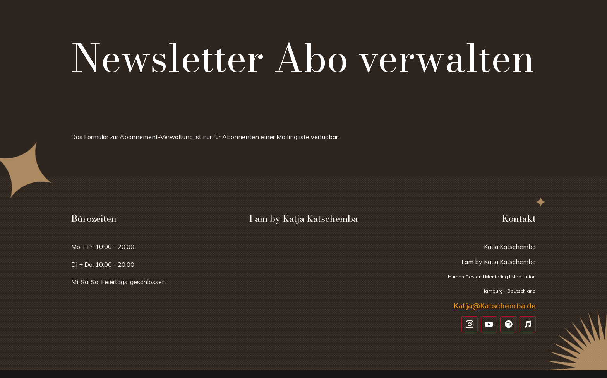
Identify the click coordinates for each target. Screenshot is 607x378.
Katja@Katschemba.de (495, 306)
